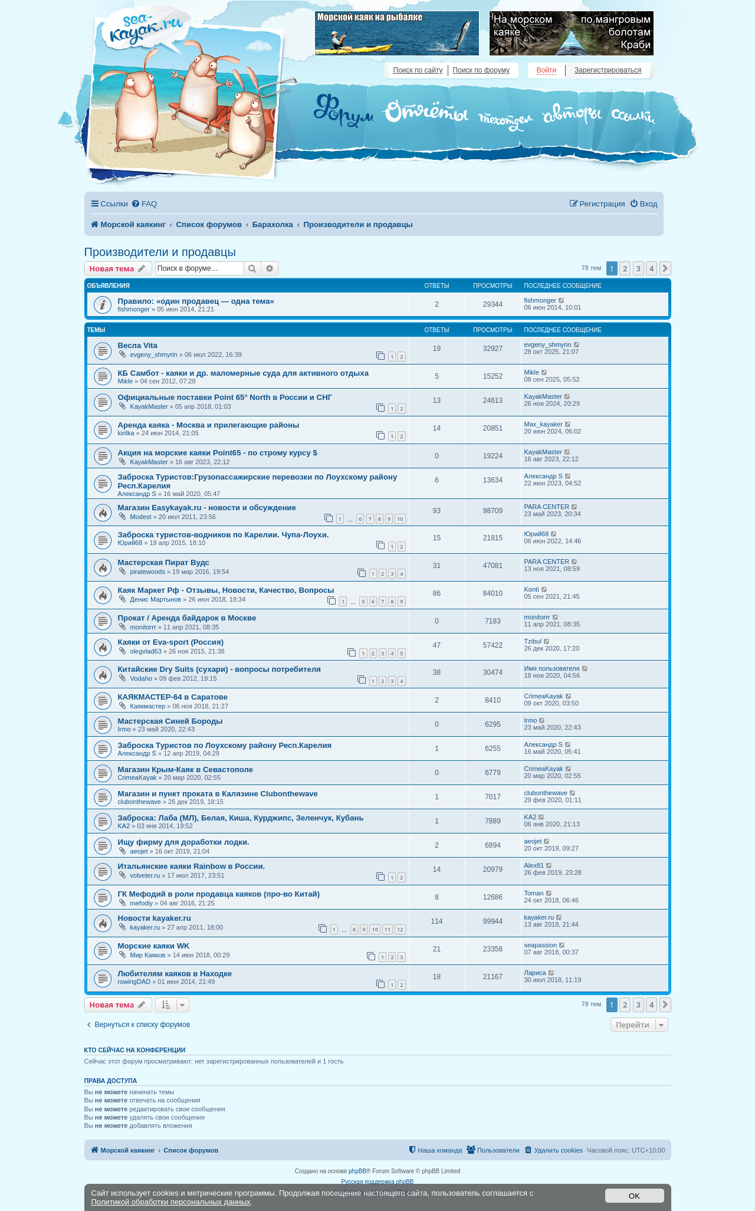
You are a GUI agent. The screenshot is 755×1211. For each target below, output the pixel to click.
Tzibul (532, 641)
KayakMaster (149, 406)
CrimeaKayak (543, 696)
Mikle (125, 381)
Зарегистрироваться (608, 70)
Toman (534, 893)
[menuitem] (144, 203)
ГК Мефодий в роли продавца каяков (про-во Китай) (219, 894)
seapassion (540, 945)
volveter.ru (145, 875)
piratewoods (147, 571)
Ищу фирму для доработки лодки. (184, 842)
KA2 (124, 825)
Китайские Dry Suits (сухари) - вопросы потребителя (219, 669)
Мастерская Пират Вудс (163, 562)
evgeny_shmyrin (154, 354)
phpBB (357, 1171)
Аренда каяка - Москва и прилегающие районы (209, 425)
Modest (141, 516)
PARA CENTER (547, 506)
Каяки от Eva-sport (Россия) (171, 642)
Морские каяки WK (154, 945)
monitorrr (143, 627)
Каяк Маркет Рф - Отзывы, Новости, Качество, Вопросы (226, 590)
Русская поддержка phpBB (377, 1182)
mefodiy (141, 903)
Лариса (535, 972)
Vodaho (141, 678)
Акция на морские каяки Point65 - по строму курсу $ (217, 452)
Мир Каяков (148, 955)
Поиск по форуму (481, 70)
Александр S (137, 493)
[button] (665, 268)
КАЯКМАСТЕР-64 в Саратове (173, 697)
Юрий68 (130, 542)
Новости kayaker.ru (154, 918)
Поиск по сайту (418, 70)
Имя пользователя (552, 668)
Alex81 (534, 865)
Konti (531, 589)
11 (387, 929)
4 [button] (651, 268)
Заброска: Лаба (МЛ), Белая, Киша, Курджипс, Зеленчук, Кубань (241, 817)
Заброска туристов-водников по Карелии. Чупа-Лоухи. (223, 534)
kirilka (126, 433)
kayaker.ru (145, 927)
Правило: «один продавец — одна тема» (196, 301)
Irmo (124, 729)
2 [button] (625, 268)
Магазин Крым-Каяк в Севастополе (186, 769)
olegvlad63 (146, 651)
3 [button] (638, 268)
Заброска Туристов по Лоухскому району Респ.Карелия (225, 745)
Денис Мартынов (156, 599)
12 (400, 929)
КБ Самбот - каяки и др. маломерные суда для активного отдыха (243, 373)
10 (400, 519)
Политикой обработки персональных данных (171, 1201)
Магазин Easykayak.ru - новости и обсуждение (207, 507)
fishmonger (134, 309)
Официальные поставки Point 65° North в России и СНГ (225, 397)
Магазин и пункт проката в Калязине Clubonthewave (218, 793)
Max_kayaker (543, 424)
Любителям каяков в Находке (175, 973)
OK (634, 1196)
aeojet (139, 851)
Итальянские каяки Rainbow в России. (191, 866)
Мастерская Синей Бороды (170, 721)
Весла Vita (137, 345)
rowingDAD (134, 981)
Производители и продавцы (160, 251)
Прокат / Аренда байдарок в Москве (187, 617)
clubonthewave (139, 801)
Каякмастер (148, 706)
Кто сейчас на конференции (135, 1050)
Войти (547, 70)
